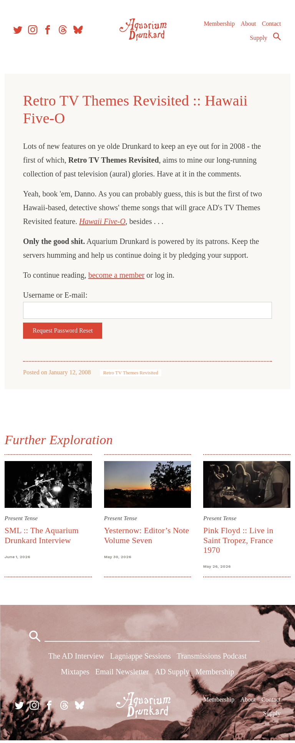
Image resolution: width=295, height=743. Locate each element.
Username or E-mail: (57, 295)
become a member (118, 275)
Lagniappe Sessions (140, 658)
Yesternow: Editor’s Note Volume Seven (147, 535)
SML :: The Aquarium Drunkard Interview (43, 535)
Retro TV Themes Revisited (131, 373)
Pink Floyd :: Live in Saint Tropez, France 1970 (238, 540)
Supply (258, 41)
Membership (218, 26)
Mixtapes (75, 674)
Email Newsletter (122, 674)
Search (276, 39)
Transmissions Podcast (212, 658)
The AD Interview (76, 658)
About (247, 26)
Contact (271, 26)
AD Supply (172, 674)
